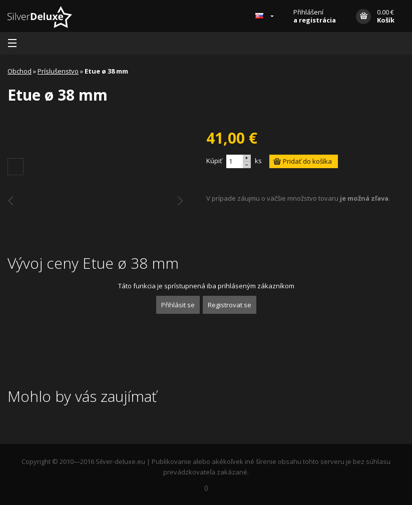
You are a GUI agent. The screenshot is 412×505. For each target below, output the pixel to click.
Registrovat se (229, 304)
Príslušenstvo (58, 71)
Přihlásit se (178, 304)
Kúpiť (214, 160)
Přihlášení (314, 16)
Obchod (20, 71)
